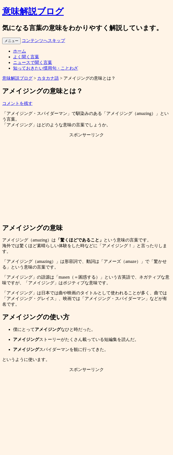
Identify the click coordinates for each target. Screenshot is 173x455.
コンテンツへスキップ (43, 40)
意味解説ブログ (33, 11)
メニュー (11, 41)
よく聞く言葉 (26, 56)
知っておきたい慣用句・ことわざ (45, 68)
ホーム (19, 51)
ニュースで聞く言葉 (32, 62)
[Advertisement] (86, 180)
